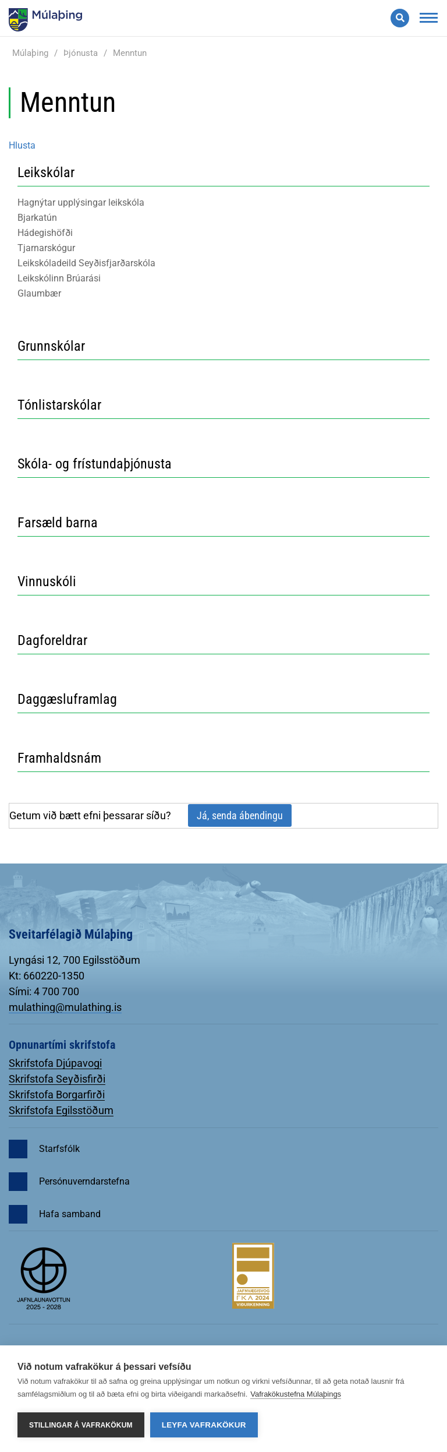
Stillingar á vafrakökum (81, 1425)
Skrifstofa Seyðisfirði (57, 1079)
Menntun (130, 53)
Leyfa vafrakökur (204, 1425)
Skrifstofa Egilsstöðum (61, 1110)
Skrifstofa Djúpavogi (55, 1063)
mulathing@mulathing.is (65, 1007)
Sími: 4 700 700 (44, 991)
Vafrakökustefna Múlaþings (295, 1394)
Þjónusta (80, 53)
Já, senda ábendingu (240, 815)
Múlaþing (30, 53)
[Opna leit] (400, 18)
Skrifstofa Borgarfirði (57, 1094)
